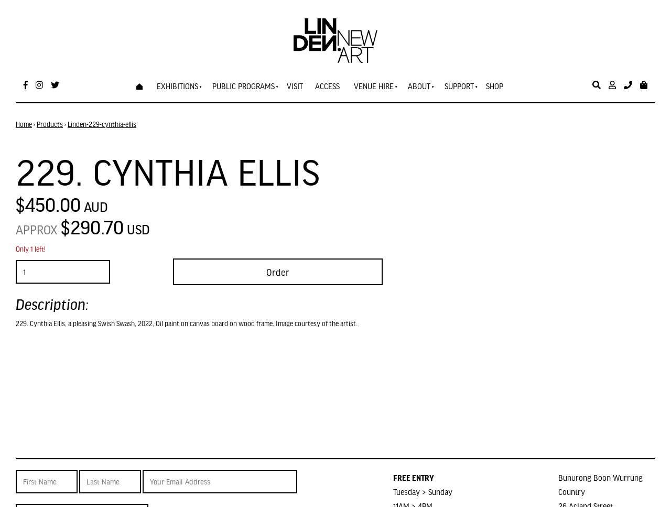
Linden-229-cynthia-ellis (102, 124)
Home (24, 124)
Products (50, 124)
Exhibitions (177, 86)
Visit (295, 86)
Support (459, 86)
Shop (494, 86)
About (419, 86)
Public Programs (243, 86)
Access (327, 86)
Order (277, 272)
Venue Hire (374, 86)
